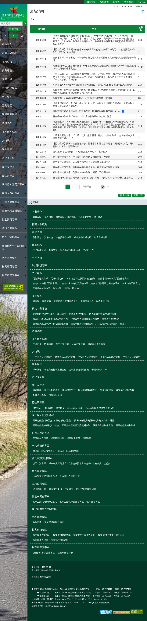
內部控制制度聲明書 (86, 489)
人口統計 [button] (7, 140)
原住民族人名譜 (75, 408)
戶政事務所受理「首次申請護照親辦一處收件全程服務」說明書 (79, 463)
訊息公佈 (128, 6)
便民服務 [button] (7, 70)
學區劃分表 (88, 250)
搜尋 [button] (25, 23)
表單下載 (7, 79)
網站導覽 (91, 2)
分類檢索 (104, 2)
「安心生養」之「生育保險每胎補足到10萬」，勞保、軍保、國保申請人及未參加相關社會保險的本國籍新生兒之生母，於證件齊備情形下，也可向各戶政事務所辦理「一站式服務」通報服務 (94, 77)
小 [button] (5, 36)
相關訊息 (37, 408)
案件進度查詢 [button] (9, 131)
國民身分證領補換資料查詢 (102, 314)
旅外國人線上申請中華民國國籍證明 (50, 324)
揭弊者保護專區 (40, 547)
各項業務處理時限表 (79, 369)
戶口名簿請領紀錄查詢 (106, 324)
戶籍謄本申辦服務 (78, 314)
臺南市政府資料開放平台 (66, 301)
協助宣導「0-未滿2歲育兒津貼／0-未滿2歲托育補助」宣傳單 (82, 98)
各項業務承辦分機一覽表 (90, 217)
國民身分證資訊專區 (43, 415)
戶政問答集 (8, 158)
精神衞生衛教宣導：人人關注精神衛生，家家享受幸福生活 (81, 162)
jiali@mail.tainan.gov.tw (55, 606)
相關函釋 (48, 408)
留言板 (36, 301)
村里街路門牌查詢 (131, 283)
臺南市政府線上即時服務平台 (95, 301)
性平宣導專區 (93, 502)
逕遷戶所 (37, 344)
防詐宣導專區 (39, 517)
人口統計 (37, 351)
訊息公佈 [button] (7, 61)
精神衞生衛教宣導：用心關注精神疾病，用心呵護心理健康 (81, 157)
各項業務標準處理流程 (55, 369)
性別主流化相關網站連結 (45, 502)
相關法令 (60, 408)
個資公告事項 (55, 489)
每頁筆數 (87, 186)
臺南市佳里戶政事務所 (13, 12)
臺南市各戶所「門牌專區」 (46, 283)
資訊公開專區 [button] (9, 228)
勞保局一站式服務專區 (44, 451)
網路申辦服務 (39, 308)
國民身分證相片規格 (125, 425)
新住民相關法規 (52, 390)
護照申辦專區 (39, 463)
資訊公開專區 (39, 483)
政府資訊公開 (39, 489)
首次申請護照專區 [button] (12, 210)
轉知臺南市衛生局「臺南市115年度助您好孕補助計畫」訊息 (82, 116)
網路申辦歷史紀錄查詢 (82, 324)
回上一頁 (124, 195)
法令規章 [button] (7, 149)
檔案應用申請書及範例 (84, 535)
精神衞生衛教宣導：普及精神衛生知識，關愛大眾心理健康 (81, 172)
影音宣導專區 (100, 237)
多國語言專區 (39, 395)
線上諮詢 (61, 314)
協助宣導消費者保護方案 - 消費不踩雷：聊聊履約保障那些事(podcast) (87, 111)
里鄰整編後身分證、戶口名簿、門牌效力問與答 (56, 288)
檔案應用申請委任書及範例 (111, 535)
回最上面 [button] (138, 195)
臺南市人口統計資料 (110, 357)
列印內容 (143, 11)
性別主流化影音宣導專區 (72, 502)
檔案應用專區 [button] (9, 266)
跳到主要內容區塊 (1, 1)
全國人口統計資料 (131, 357)
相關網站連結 (55, 395)
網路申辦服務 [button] (9, 114)
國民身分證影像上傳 (103, 425)
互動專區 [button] (7, 105)
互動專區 (37, 295)
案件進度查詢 (39, 338)
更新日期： (36, 567)
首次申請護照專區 (42, 458)
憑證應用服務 (73, 438)
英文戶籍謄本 (62, 344)
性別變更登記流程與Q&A (45, 476)
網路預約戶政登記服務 (44, 314)
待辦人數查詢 (9, 53)
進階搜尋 (13, 29)
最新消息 (140, 6)
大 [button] (22, 36)
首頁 (119, 6)
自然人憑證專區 (40, 433)
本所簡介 (37, 211)
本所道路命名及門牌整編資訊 (81, 278)
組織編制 (37, 217)
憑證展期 (87, 438)
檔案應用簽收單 (40, 540)
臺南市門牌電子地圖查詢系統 (105, 283)
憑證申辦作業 (57, 438)
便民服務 (37, 245)
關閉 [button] (35, 202)
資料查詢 (7, 123)
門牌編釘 (48, 344)
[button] (103, 187)
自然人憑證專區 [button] (10, 193)
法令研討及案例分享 (70, 476)
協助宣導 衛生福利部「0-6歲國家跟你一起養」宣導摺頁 (80, 151)
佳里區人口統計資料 (42, 357)
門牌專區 (37, 273)
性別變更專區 (39, 471)
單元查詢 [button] (32, 19)
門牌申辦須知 (57, 278)
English (141, 2)
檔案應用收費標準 (62, 535)
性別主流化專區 (40, 496)
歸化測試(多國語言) (87, 390)
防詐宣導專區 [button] (9, 257)
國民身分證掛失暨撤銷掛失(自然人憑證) (52, 420)
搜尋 (2, 23)
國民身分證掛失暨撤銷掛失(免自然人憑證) (94, 420)
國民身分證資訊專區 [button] (13, 184)
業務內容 (48, 217)
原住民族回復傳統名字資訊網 (99, 408)
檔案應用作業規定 (41, 535)
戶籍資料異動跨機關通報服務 (85, 319)
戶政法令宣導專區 (82, 237)
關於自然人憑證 (40, 438)
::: (1, 5)
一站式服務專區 (40, 445)
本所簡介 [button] (7, 44)
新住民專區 (38, 384)
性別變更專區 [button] (9, 219)
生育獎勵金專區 (63, 237)
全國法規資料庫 (99, 369)
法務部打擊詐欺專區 (54, 522)
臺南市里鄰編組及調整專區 (75, 283)
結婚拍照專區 (9, 88)
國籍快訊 (37, 390)
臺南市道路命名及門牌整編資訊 (113, 278)
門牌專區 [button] (7, 96)
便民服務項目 (39, 250)
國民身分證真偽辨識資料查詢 (76, 425)
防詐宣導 (37, 522)
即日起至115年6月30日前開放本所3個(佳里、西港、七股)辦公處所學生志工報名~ (92, 85)
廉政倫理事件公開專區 (13, 247)
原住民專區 (38, 402)
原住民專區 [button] (8, 175)
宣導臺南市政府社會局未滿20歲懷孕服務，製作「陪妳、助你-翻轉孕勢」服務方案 (93, 177)
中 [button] (13, 36)
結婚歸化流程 (106, 390)
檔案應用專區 (39, 529)
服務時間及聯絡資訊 (66, 217)
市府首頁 (128, 2)
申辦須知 (53, 250)
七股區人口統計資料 (88, 357)
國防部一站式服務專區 (68, 451)
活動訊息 (48, 237)
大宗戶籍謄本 (78, 344)
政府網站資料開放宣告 (41, 577)
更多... (123, 324)
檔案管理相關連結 (59, 540)
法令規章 (37, 364)
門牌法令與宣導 (40, 278)
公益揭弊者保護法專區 (44, 552)
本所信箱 (46, 301)
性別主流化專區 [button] (10, 237)
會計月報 (69, 489)
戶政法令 (37, 369)
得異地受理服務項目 (70, 250)
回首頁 (116, 2)
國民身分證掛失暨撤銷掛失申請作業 (50, 319)
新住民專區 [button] (8, 167)
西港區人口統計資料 (65, 357)
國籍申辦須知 (69, 390)
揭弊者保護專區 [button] (10, 275)
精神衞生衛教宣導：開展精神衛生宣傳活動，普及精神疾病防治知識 (86, 167)
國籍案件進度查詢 (111, 319)
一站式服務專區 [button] (10, 202)
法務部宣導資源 (65, 552)
